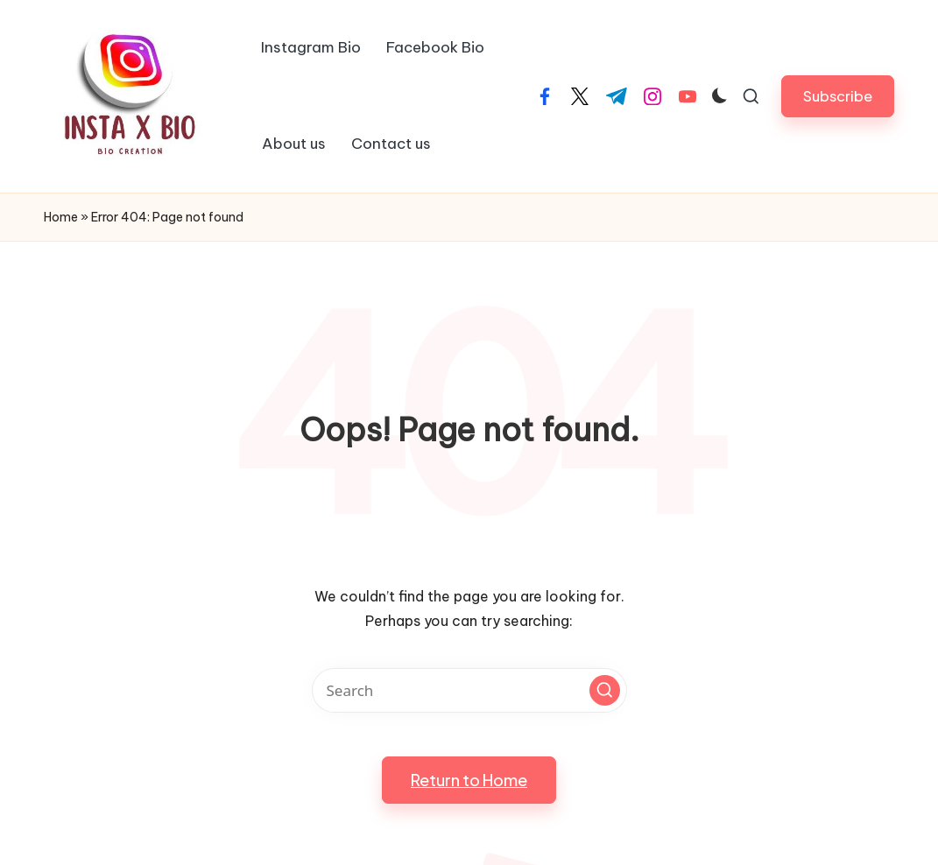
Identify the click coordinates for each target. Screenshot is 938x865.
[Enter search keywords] (469, 690)
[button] (837, 95)
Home (61, 217)
